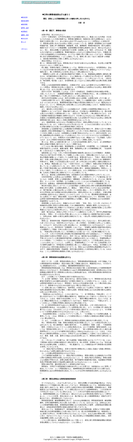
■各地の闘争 (25, 21)
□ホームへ (24, 49)
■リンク (23, 42)
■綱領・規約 (25, 35)
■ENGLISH (24, 38)
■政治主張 (24, 17)
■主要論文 (24, 31)
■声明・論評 (25, 28)
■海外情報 (24, 24)
